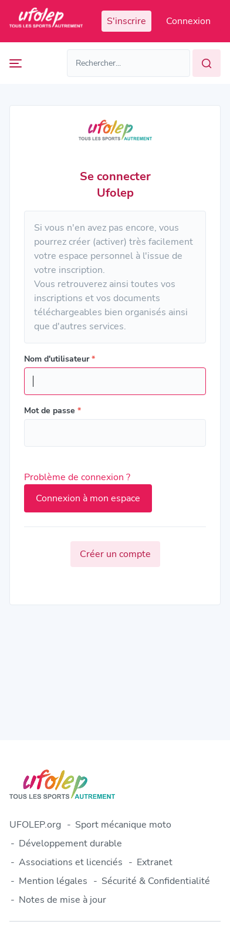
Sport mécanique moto (123, 824)
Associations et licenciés (71, 862)
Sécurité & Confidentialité (156, 881)
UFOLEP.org (35, 824)
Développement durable (70, 843)
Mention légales (53, 881)
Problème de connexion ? (77, 477)
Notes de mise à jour (62, 899)
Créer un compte (115, 554)
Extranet (154, 862)
